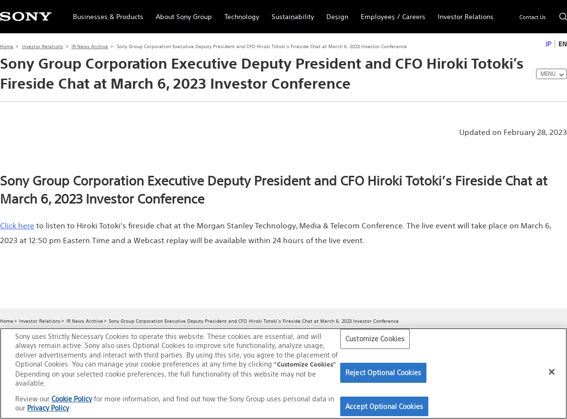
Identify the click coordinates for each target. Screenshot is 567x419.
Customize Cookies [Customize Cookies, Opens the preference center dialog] (375, 339)
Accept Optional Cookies (384, 406)
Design (334, 12)
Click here (17, 225)
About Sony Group (181, 12)
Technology (238, 12)
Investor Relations (463, 12)
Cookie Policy (71, 399)
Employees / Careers (389, 12)
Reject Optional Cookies (383, 372)
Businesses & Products (105, 12)
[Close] (551, 371)
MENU (548, 74)
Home (6, 46)
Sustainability (289, 12)
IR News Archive (89, 46)
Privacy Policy (48, 408)
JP (548, 44)
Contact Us (532, 17)
